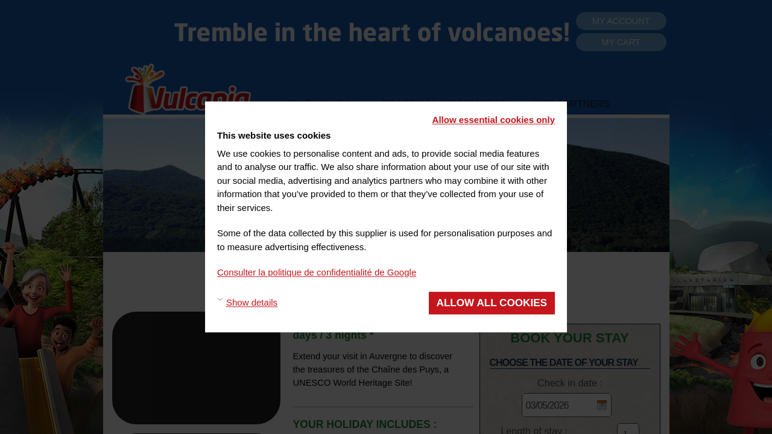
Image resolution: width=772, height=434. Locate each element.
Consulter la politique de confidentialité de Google (316, 272)
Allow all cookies (492, 303)
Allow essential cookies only (493, 120)
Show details (251, 303)
